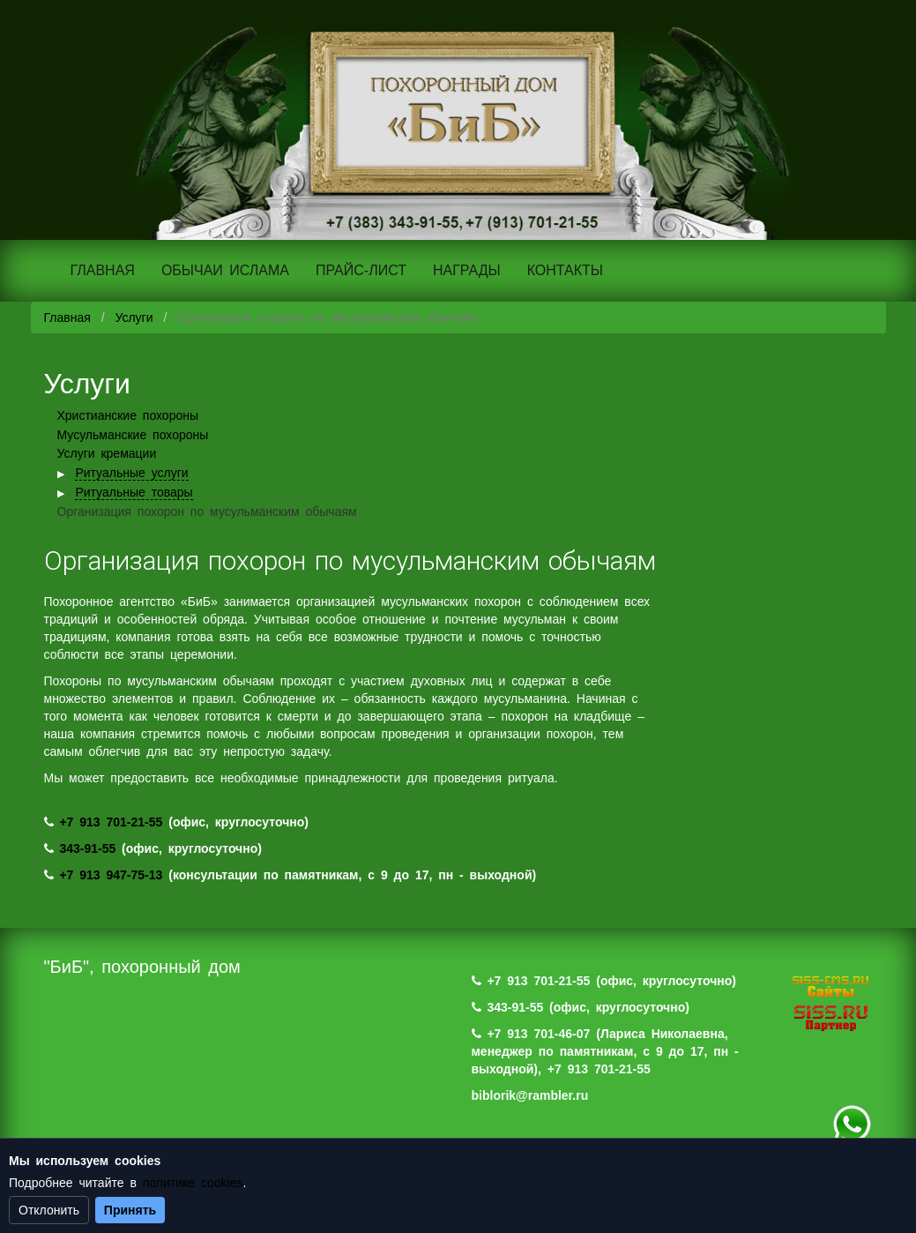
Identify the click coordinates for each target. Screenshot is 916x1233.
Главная (67, 317)
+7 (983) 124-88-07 (851, 1124)
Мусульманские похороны (133, 435)
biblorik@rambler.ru (530, 1095)
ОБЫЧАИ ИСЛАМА (225, 270)
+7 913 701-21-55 (110, 822)
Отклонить (49, 1210)
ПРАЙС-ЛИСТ (361, 270)
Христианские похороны (128, 415)
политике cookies (193, 1183)
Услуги (134, 317)
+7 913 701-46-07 (538, 1034)
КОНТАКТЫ (565, 270)
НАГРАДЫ (467, 270)
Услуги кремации (107, 453)
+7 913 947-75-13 (110, 875)
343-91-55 (87, 848)
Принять (130, 1210)
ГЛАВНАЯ (103, 270)
